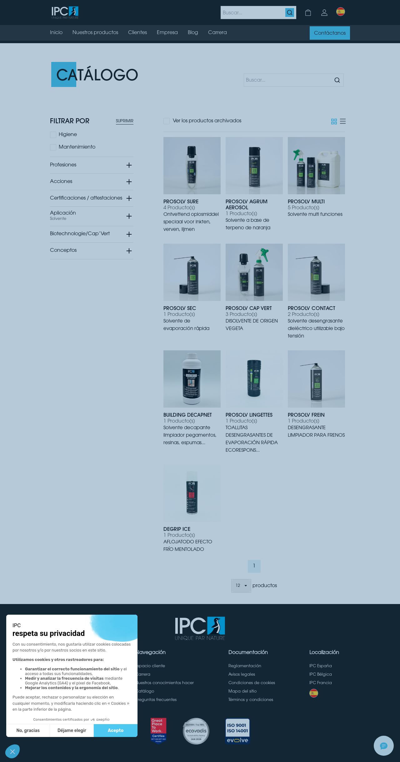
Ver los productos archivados (207, 121)
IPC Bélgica (320, 675)
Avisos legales (241, 675)
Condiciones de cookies (251, 683)
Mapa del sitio (242, 691)
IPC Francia (320, 683)
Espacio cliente (150, 666)
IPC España (320, 666)
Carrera (142, 675)
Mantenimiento (77, 147)
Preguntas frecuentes (156, 700)
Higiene (68, 134)
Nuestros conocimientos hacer (164, 683)
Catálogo (144, 691)
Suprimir (124, 121)
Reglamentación (244, 666)
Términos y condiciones (250, 700)
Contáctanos (330, 33)
